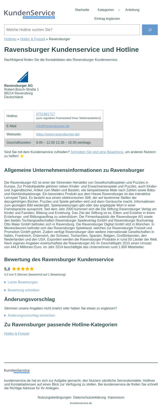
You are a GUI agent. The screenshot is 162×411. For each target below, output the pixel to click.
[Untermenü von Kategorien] (119, 10)
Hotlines (10, 39)
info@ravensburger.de (52, 126)
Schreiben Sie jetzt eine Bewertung (97, 152)
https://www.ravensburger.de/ (58, 134)
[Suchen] (150, 29)
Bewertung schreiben (23, 290)
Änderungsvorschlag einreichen (31, 315)
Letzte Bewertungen (23, 282)
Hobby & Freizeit (32, 39)
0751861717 (45, 114)
